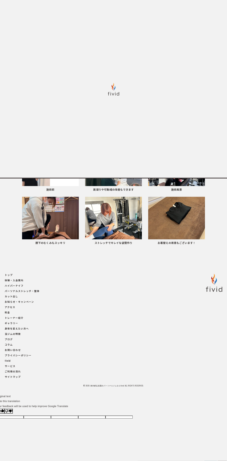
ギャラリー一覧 (64, 133)
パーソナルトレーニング (93, 133)
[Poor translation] (9, 411)
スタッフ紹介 (163, 133)
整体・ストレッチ (139, 133)
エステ (118, 133)
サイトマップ (13, 376)
